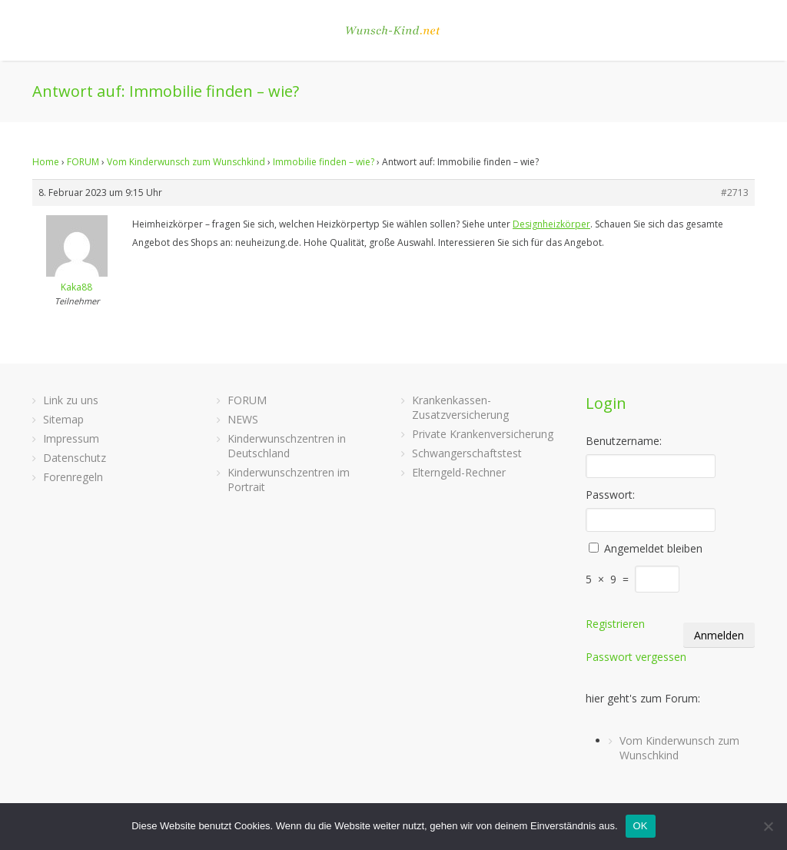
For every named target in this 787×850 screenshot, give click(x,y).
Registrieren (615, 623)
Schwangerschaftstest (467, 453)
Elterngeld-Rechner (459, 472)
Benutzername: (624, 440)
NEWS (242, 419)
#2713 (735, 192)
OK (640, 826)
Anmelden (719, 635)
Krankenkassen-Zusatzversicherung (460, 407)
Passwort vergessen (636, 656)
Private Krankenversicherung (482, 434)
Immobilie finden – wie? (323, 161)
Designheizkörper (551, 224)
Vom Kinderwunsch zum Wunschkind (186, 161)
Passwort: (610, 494)
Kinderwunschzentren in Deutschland (286, 445)
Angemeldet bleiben (653, 548)
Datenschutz (74, 457)
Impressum (71, 438)
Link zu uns (70, 400)
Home (45, 161)
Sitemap (63, 419)
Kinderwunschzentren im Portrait (288, 479)
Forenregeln (73, 477)
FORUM (83, 161)
